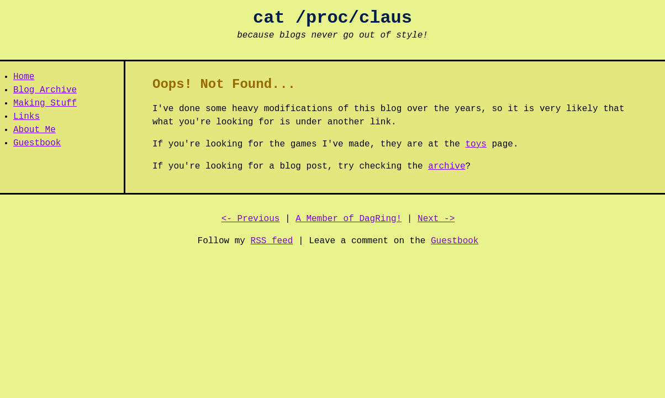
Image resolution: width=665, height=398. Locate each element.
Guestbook (37, 143)
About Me (34, 130)
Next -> (436, 219)
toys (476, 144)
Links (26, 117)
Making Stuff (45, 103)
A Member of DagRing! (348, 219)
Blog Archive (45, 90)
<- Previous (250, 219)
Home (23, 77)
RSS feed (272, 241)
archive (446, 166)
